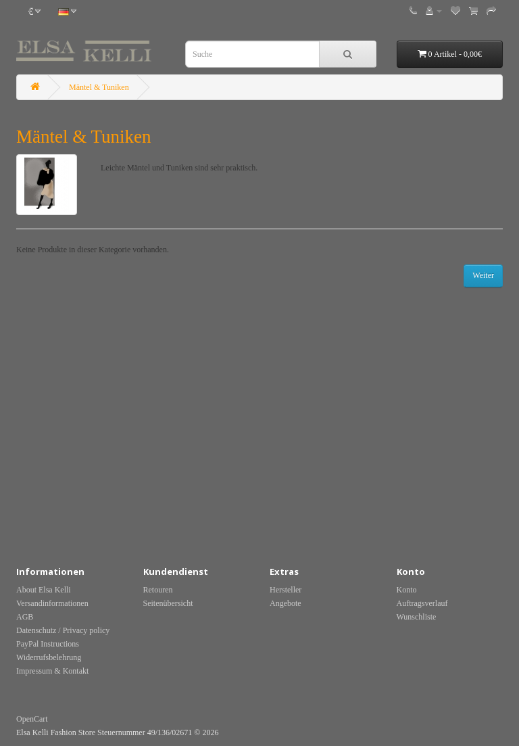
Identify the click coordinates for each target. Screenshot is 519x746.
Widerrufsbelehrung (48, 657)
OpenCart (32, 719)
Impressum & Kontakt (52, 671)
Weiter (483, 275)
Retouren (158, 590)
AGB (24, 617)
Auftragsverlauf (422, 603)
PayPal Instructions (47, 644)
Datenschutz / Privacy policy (62, 630)
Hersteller (285, 590)
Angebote (285, 603)
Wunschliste (417, 617)
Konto (407, 590)
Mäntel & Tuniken (99, 87)
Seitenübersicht (168, 603)
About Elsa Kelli (43, 590)
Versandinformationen (52, 603)
